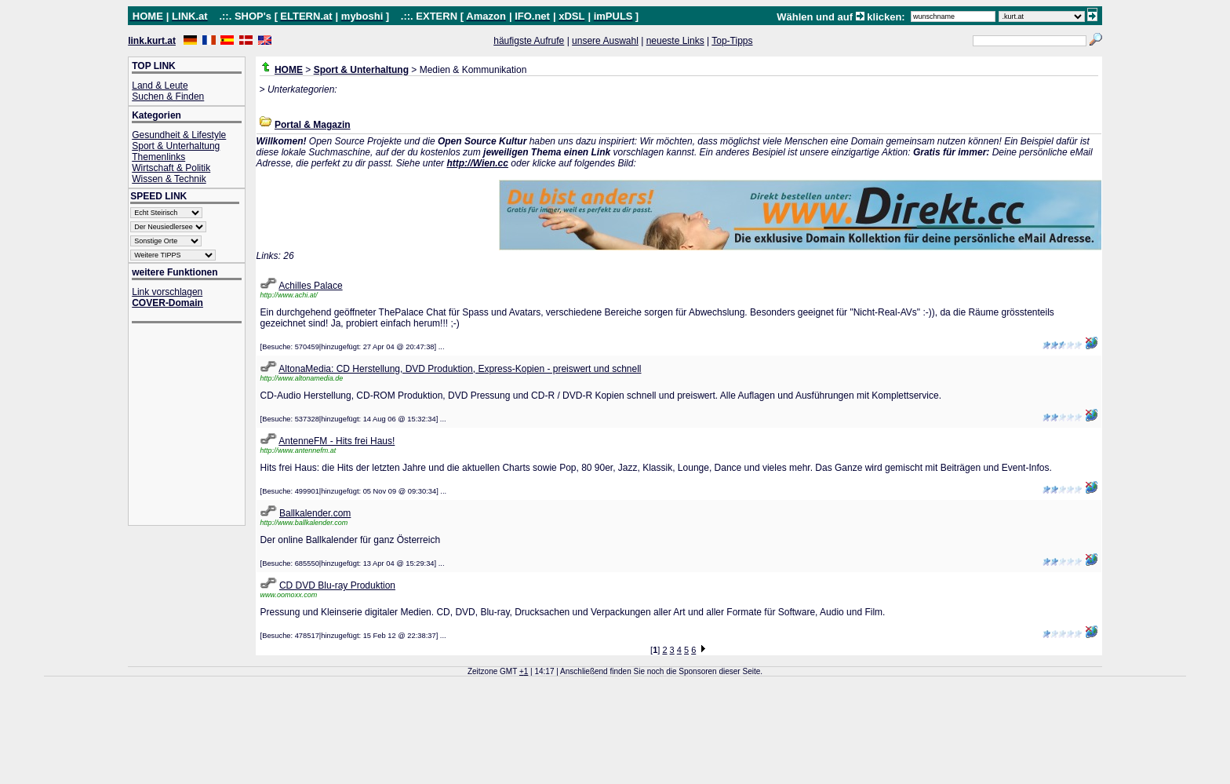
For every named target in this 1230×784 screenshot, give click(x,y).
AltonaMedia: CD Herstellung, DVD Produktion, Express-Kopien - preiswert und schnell (459, 368)
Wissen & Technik (169, 178)
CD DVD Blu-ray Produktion (337, 585)
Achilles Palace (310, 285)
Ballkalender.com (315, 513)
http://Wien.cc (477, 163)
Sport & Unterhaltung (176, 145)
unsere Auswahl (605, 40)
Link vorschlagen (167, 291)
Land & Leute (159, 85)
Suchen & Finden (168, 96)
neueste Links (675, 40)
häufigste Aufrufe (528, 40)
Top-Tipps (731, 40)
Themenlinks (158, 156)
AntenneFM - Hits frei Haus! (336, 441)
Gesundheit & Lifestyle (179, 134)
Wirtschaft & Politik (171, 167)
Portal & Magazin (313, 124)
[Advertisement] (194, 426)
